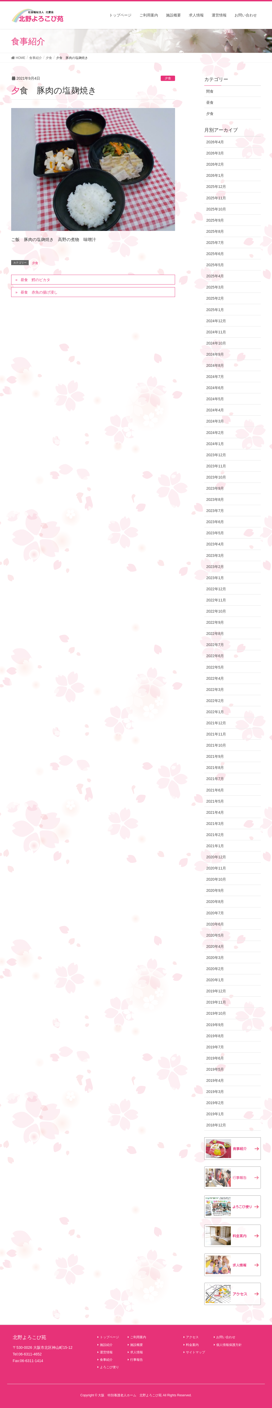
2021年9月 (215, 756)
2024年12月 (216, 321)
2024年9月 (215, 354)
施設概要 (135, 1344)
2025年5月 (215, 265)
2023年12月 (216, 455)
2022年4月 (215, 678)
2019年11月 (216, 1002)
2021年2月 (215, 835)
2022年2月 (215, 701)
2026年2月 (215, 164)
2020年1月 (215, 980)
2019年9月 (215, 1025)
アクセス (191, 1337)
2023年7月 (215, 511)
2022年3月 (215, 689)
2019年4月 (215, 1080)
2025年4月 (215, 276)
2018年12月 (216, 1125)
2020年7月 (215, 913)
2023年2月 (215, 567)
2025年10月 (216, 209)
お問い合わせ (224, 1337)
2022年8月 (215, 633)
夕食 (168, 78)
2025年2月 (215, 298)
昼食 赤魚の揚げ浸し (39, 292)
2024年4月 (215, 410)
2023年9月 (215, 488)
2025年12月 (216, 186)
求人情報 (135, 1352)
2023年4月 (215, 544)
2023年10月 (216, 477)
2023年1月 (215, 578)
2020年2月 (215, 969)
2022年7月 (215, 645)
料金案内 (191, 1344)
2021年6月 (215, 790)
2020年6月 (215, 924)
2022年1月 (215, 712)
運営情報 (105, 1352)
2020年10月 (216, 879)
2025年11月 (216, 198)
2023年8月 (215, 499)
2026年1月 (215, 175)
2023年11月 (216, 466)
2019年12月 (216, 991)
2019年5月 (215, 1069)
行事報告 (135, 1359)
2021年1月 (215, 846)
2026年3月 (215, 153)
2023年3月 (215, 555)
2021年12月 (216, 723)
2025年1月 (215, 310)
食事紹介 (105, 1359)
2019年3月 (215, 1092)
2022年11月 (216, 600)
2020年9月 (215, 890)
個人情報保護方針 (228, 1344)
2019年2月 (215, 1103)
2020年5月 (215, 935)
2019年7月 (215, 1047)
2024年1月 (215, 444)
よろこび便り (108, 1367)
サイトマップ (194, 1352)
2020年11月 (216, 868)
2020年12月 (216, 857)
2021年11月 (216, 734)
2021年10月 (216, 745)
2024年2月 (215, 432)
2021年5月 (215, 801)
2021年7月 (215, 779)
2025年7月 (215, 242)
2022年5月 (215, 667)
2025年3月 (215, 287)
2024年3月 (215, 421)
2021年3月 (215, 823)
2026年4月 (215, 142)
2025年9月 (215, 220)
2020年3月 (215, 957)
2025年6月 (215, 254)
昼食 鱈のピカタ (35, 280)
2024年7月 (215, 376)
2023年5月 (215, 533)
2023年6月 (215, 522)
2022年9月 (215, 622)
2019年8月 (215, 1036)
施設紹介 (105, 1344)
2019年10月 (216, 1013)
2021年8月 (215, 767)
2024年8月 (215, 365)
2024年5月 (215, 399)
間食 (210, 91)
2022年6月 (215, 656)
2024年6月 (215, 388)
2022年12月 (216, 589)
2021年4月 (215, 812)
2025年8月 (215, 231)
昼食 (210, 102)
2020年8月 (215, 901)
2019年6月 (215, 1058)
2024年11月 (216, 332)
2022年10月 (216, 611)
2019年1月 (215, 1114)
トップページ (108, 1337)
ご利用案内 (137, 1337)
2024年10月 (216, 343)
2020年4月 (215, 946)
